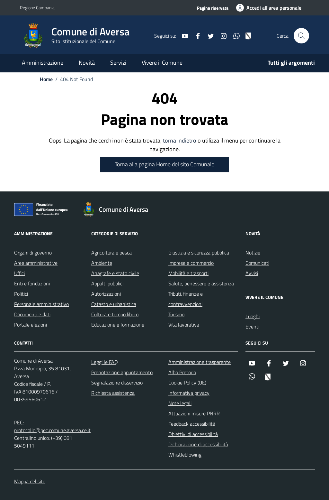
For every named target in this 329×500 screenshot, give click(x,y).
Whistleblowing (184, 454)
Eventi (252, 326)
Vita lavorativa (183, 325)
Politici (21, 294)
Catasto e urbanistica (113, 304)
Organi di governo (33, 252)
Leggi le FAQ (104, 362)
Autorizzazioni (106, 294)
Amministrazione (42, 62)
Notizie (252, 252)
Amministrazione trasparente (199, 362)
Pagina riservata (212, 8)
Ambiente (101, 263)
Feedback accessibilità (191, 424)
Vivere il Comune (162, 62)
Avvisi (251, 273)
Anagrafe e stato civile (115, 273)
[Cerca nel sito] (301, 35)
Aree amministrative (36, 263)
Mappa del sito (29, 481)
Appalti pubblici (107, 283)
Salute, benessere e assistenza (201, 283)
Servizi (118, 62)
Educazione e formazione (117, 325)
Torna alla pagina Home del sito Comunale (164, 164)
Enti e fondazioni (32, 283)
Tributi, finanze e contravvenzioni (185, 299)
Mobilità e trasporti (188, 273)
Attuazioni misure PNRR (194, 413)
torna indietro (179, 140)
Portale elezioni (30, 325)
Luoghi (252, 316)
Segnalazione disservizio (117, 382)
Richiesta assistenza (113, 393)
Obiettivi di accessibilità (193, 434)
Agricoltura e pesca (111, 252)
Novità (87, 62)
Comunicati (257, 263)
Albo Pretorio (182, 372)
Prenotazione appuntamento (122, 372)
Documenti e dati (32, 314)
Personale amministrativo (41, 304)
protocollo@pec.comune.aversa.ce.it (52, 430)
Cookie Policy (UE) (187, 382)
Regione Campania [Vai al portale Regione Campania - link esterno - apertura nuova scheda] (37, 7)
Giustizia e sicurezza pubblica (198, 252)
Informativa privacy (188, 393)
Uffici (19, 273)
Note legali (179, 403)
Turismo (176, 314)
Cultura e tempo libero (114, 314)
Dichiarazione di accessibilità (198, 444)
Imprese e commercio (191, 263)
